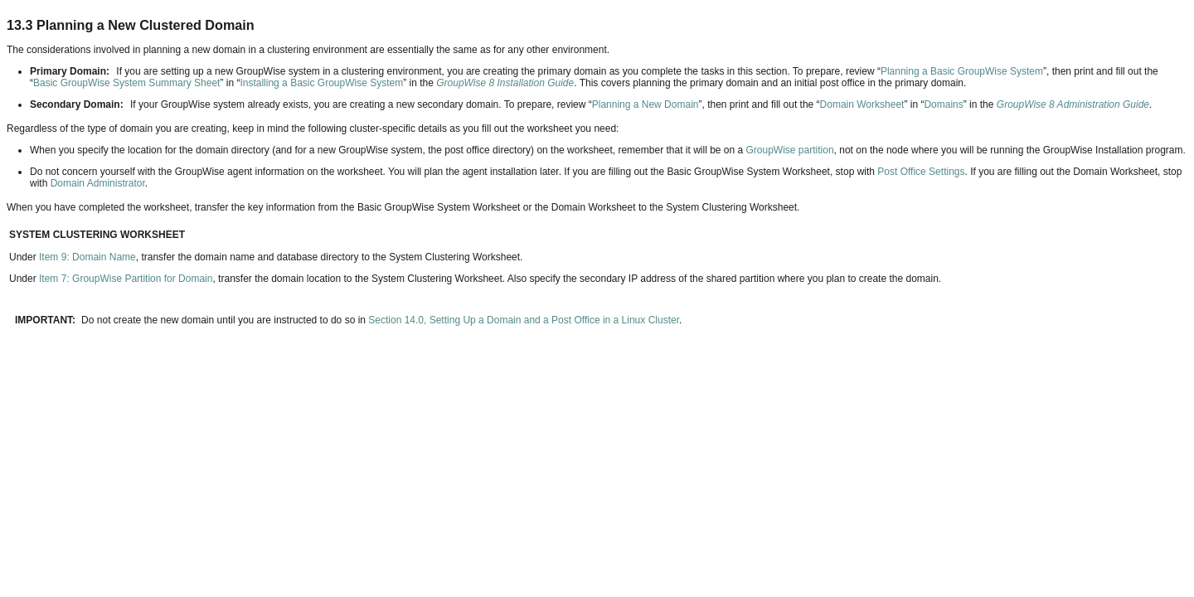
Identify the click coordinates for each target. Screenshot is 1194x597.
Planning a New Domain (645, 104)
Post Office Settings (920, 171)
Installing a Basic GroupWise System (321, 83)
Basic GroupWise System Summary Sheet (126, 83)
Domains (943, 104)
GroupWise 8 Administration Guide (1073, 104)
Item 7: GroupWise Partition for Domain (125, 278)
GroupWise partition (790, 150)
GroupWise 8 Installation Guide (505, 83)
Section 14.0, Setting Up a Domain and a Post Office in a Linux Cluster (523, 320)
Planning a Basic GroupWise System (962, 71)
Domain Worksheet (862, 104)
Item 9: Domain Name (87, 257)
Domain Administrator (98, 183)
